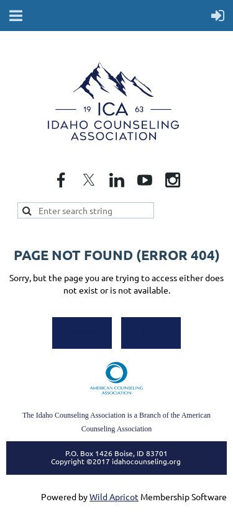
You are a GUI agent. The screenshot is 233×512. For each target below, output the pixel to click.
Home (82, 332)
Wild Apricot (114, 496)
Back (151, 332)
